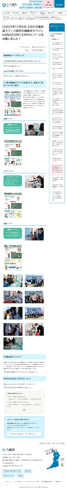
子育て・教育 (16, 12)
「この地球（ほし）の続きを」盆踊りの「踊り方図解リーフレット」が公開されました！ (57, 152)
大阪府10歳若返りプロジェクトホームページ (22, 371)
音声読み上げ (38, 4)
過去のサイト (58, 481)
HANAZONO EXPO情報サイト (19, 387)
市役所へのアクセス (8, 475)
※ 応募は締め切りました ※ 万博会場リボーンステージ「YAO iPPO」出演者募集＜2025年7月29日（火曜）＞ (57, 196)
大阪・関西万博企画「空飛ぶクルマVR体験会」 (57, 127)
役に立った (12, 399)
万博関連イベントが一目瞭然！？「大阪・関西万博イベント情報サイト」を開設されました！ (57, 143)
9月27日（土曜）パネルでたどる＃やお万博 (57, 83)
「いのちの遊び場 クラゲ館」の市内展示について (57, 43)
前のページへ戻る (46, 443)
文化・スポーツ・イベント (25, 17)
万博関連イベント (54, 17)
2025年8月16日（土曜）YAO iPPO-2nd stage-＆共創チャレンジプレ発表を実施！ (57, 120)
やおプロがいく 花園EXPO (18, 75)
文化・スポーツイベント (33, 13)
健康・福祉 (24, 12)
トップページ (14, 17)
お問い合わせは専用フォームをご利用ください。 (24, 434)
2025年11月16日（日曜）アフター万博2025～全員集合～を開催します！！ (57, 76)
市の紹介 (20, 475)
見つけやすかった (14, 404)
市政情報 (60, 12)
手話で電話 (39, 7)
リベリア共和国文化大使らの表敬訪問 (57, 49)
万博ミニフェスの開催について (57, 69)
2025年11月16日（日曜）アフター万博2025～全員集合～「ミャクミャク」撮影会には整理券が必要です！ (57, 91)
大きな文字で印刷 (37, 50)
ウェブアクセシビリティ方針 (32, 481)
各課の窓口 (28, 471)
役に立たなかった (36, 399)
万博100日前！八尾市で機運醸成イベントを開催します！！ (57, 179)
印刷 (27, 50)
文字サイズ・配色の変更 (27, 7)
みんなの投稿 (13, 66)
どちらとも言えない (23, 399)
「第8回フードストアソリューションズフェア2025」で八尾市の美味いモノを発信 (57, 56)
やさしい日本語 (28, 4)
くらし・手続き (7, 12)
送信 (24, 410)
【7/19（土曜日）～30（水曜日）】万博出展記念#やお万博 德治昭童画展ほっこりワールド (57, 111)
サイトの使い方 (18, 481)
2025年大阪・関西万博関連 (40, 17)
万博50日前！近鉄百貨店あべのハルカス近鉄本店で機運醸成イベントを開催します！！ (57, 135)
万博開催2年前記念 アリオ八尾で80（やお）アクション (57, 160)
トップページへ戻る (59, 443)
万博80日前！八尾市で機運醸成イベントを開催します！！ (57, 186)
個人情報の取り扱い (47, 481)
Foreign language (36, 1)
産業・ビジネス (51, 12)
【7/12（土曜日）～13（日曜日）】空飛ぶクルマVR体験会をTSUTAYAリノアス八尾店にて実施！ (57, 102)
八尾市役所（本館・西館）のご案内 (12, 471)
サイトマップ (8, 481)
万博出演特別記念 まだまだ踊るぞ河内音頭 (57, 63)
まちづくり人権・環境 (42, 13)
